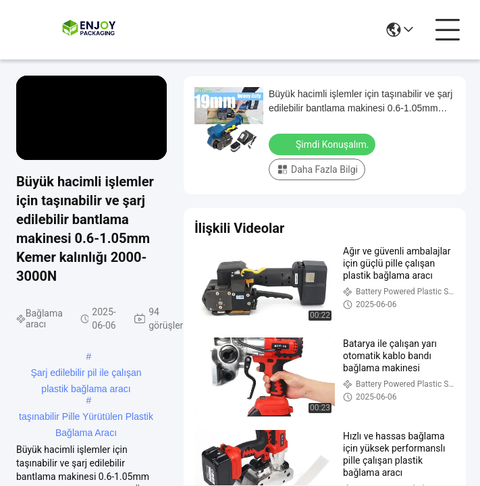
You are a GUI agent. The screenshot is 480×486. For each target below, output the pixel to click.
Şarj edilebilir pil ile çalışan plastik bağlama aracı (85, 374)
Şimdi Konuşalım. (323, 144)
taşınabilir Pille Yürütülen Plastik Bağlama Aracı (86, 418)
